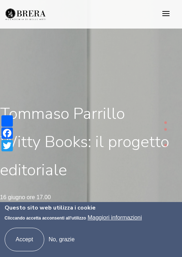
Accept (24, 239)
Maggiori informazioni (114, 218)
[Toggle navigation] (166, 14)
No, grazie (62, 239)
